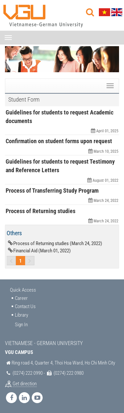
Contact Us (25, 306)
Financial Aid (42, 251)
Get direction (25, 384)
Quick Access (23, 290)
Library (21, 315)
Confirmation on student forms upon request (59, 141)
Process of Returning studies (40, 210)
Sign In (21, 325)
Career (21, 298)
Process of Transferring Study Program (52, 190)
